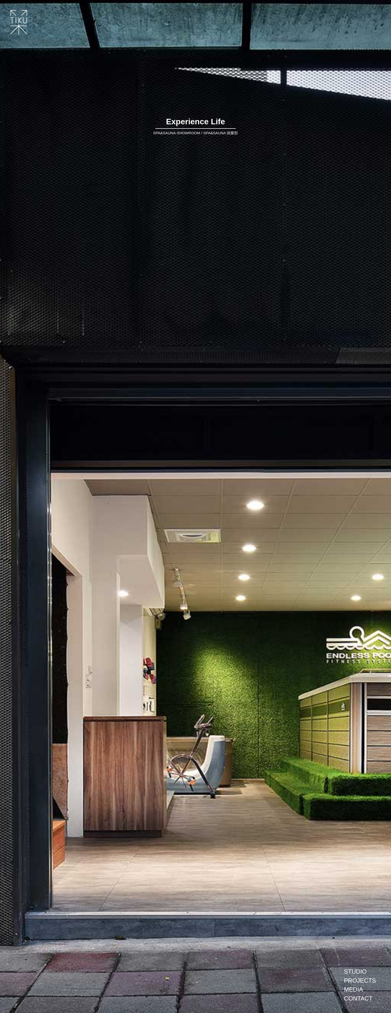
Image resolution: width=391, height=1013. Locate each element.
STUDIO (355, 971)
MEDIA (353, 989)
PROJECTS (360, 980)
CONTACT (358, 998)
